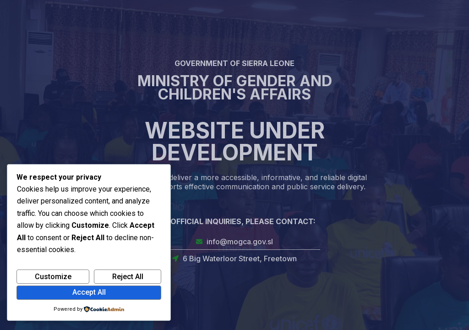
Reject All (127, 276)
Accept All (89, 292)
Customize (53, 276)
